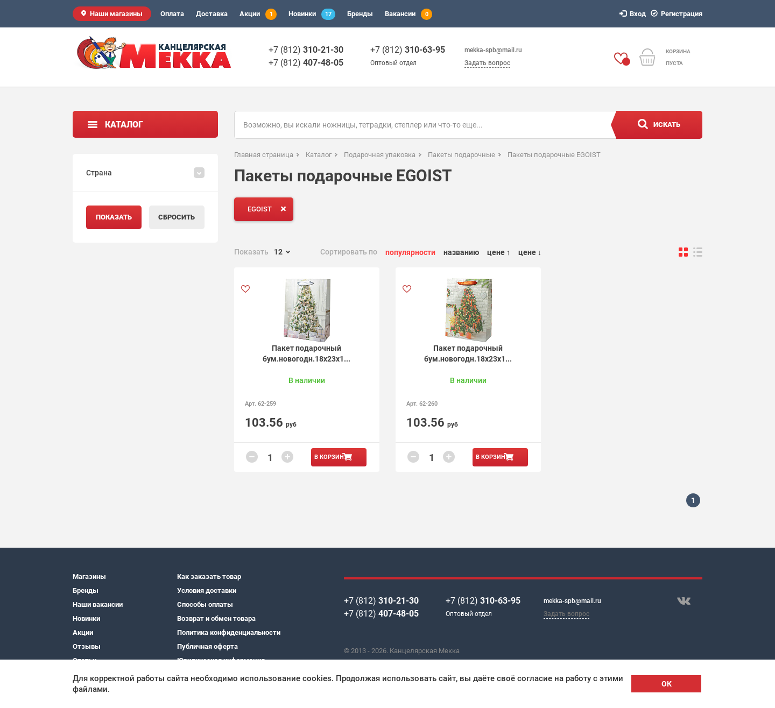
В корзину (331, 457)
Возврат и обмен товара (216, 618)
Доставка (212, 14)
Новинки (311, 14)
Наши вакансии (98, 604)
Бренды (360, 14)
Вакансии (408, 14)
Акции (258, 14)
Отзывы (87, 646)
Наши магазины (116, 14)
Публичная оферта (207, 646)
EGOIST (269, 208)
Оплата (172, 14)
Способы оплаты (205, 604)
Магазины (89, 576)
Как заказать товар (209, 576)
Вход (634, 14)
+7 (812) (306, 50)
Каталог (124, 124)
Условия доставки (206, 590)
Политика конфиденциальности (228, 632)
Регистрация (678, 14)
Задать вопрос (487, 63)
